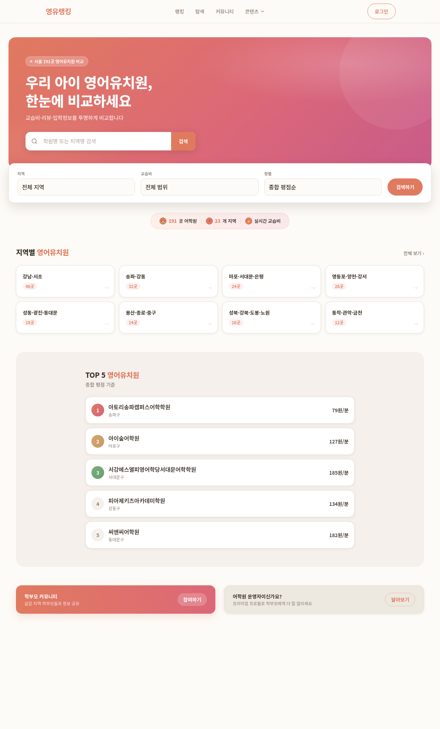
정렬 (268, 173)
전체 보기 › (414, 253)
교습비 (146, 173)
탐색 (199, 11)
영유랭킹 (58, 11)
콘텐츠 (255, 11)
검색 (183, 141)
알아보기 (400, 599)
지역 (21, 173)
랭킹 (179, 11)
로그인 (381, 11)
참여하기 (192, 599)
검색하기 (405, 186)
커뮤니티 (225, 11)
